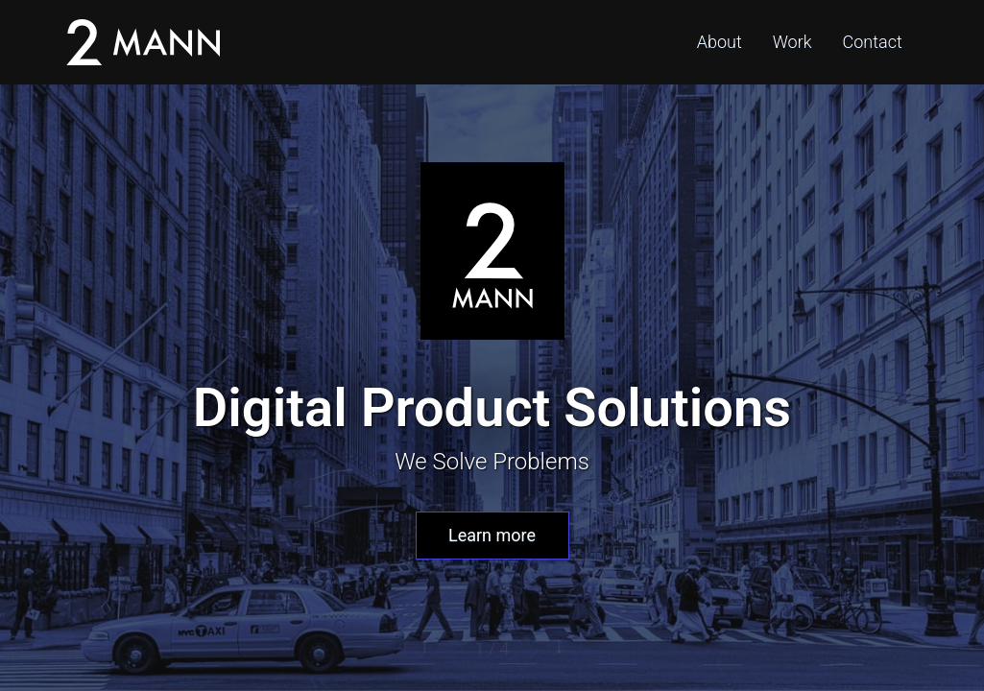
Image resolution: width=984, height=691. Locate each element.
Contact (872, 42)
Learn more (492, 535)
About (719, 42)
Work (792, 42)
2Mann (143, 42)
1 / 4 (492, 648)
